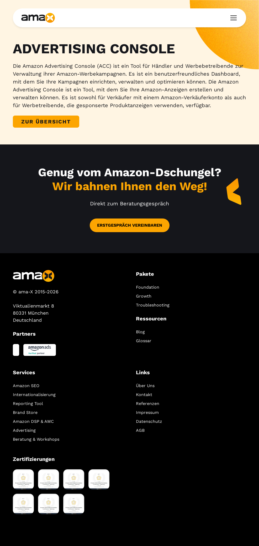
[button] (232, 18)
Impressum (147, 412)
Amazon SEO (26, 385)
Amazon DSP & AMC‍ (33, 421)
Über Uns (145, 385)
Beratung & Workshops (36, 439)
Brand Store (25, 412)
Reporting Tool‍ (28, 403)
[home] (38, 18)
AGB (140, 430)
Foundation (147, 287)
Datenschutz (149, 421)
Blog (140, 331)
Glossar (143, 340)
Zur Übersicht (46, 121)
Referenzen (147, 403)
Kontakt (144, 394)
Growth (143, 296)
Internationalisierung (34, 394)
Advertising (24, 430)
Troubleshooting (153, 305)
